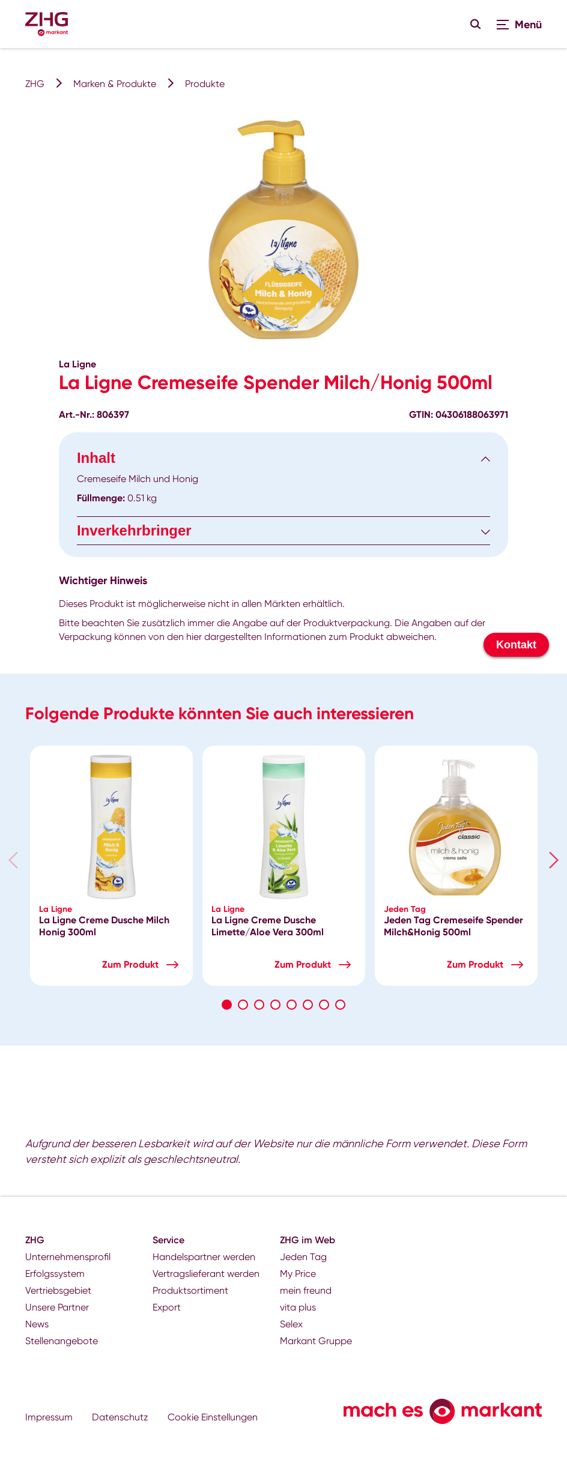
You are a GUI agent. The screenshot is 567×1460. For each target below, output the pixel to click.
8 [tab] (340, 1005)
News (37, 1324)
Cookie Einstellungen (213, 1417)
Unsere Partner (57, 1307)
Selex (291, 1324)
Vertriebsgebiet (58, 1290)
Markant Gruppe (316, 1341)
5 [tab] (292, 1005)
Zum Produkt (130, 964)
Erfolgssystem (55, 1273)
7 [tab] (324, 1005)
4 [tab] (275, 1005)
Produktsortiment (190, 1290)
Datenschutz (120, 1417)
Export (167, 1307)
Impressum (49, 1417)
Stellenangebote (61, 1341)
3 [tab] (259, 1005)
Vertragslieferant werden (206, 1273)
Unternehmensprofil (68, 1256)
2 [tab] (243, 1005)
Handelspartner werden (204, 1256)
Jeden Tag (303, 1256)
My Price (298, 1273)
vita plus (298, 1307)
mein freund (306, 1290)
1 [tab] (227, 1005)
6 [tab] (308, 1005)
